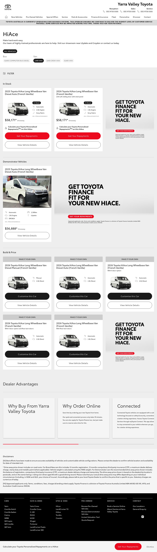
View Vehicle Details (27, 144)
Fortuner (33, 524)
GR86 (6, 518)
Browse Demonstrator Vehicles (90, 512)
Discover (136, 17)
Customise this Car (27, 296)
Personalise (124, 17)
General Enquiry (139, 509)
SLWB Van (68, 60)
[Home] (6, 17)
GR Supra (8, 521)
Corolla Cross (35, 509)
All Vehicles (10, 51)
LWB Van (38, 60)
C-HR (32, 512)
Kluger (33, 521)
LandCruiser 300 (37, 530)
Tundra (59, 515)
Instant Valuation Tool (90, 517)
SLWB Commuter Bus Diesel (16, 60)
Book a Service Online (116, 506)
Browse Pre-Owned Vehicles (89, 507)
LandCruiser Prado (37, 527)
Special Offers (52, 17)
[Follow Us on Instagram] (142, 516)
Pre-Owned (86, 501)
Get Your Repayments (27, 135)
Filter (10, 73)
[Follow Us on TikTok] (151, 516)
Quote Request (87, 520)
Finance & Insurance (99, 17)
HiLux (58, 506)
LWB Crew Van (53, 60)
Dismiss (150, 546)
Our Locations (139, 506)
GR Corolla (8, 524)
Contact (147, 17)
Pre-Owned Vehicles (34, 17)
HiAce (58, 512)
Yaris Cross (34, 506)
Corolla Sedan (10, 512)
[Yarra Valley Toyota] (7, 7)
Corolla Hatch (10, 509)
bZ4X (32, 518)
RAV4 (32, 515)
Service (65, 17)
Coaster (59, 518)
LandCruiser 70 (62, 509)
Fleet (114, 17)
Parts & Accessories (80, 17)
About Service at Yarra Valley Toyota (116, 510)
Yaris (6, 506)
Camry (7, 515)
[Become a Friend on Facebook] (134, 516)
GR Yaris (7, 527)
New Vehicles (16, 17)
